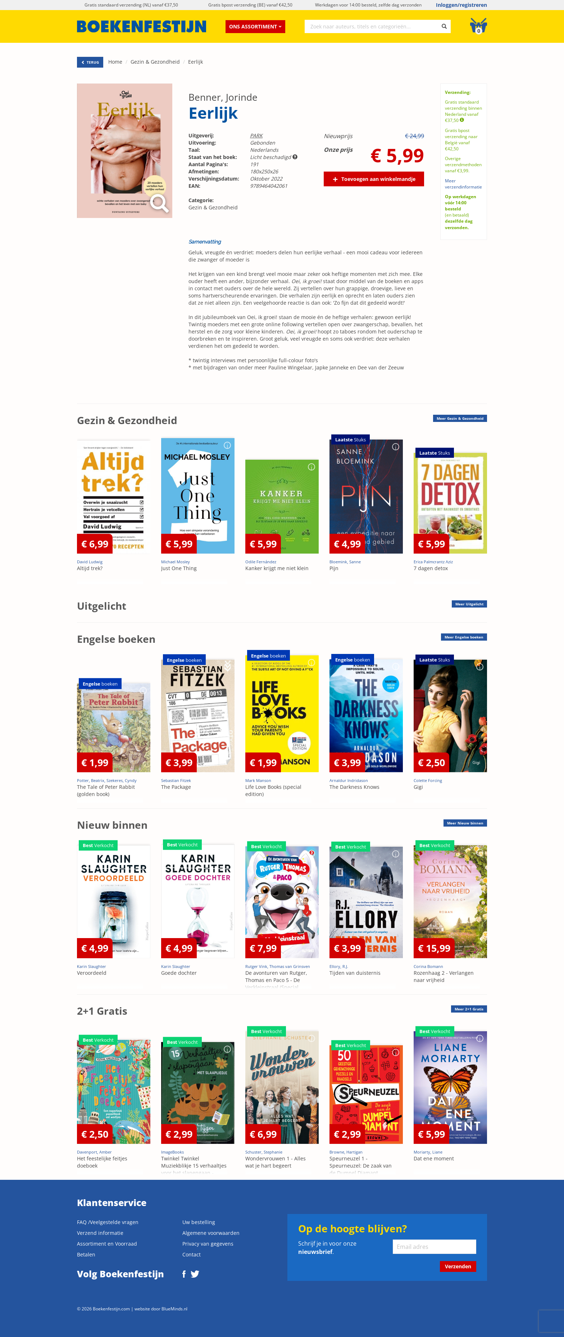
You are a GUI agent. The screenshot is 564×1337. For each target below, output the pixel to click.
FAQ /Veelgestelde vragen (107, 1222)
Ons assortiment (255, 26)
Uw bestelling (198, 1222)
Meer (460, 418)
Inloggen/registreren (461, 4)
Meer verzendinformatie (463, 184)
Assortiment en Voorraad (107, 1243)
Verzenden (458, 1266)
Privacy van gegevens (207, 1243)
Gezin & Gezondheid (155, 61)
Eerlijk (195, 61)
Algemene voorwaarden (211, 1232)
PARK (256, 135)
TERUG (90, 62)
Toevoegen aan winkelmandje (378, 179)
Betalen (86, 1254)
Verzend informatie (100, 1232)
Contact (191, 1254)
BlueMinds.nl (174, 1308)
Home (115, 61)
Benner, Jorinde (223, 97)
